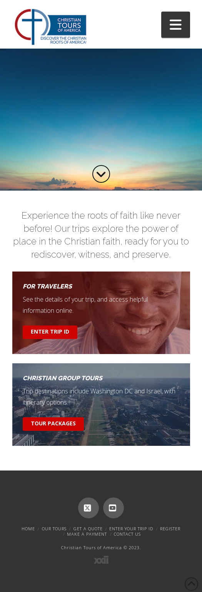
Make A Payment (87, 534)
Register (170, 528)
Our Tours (54, 528)
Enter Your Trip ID (131, 528)
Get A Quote (88, 528)
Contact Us (127, 534)
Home (28, 528)
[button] (175, 25)
